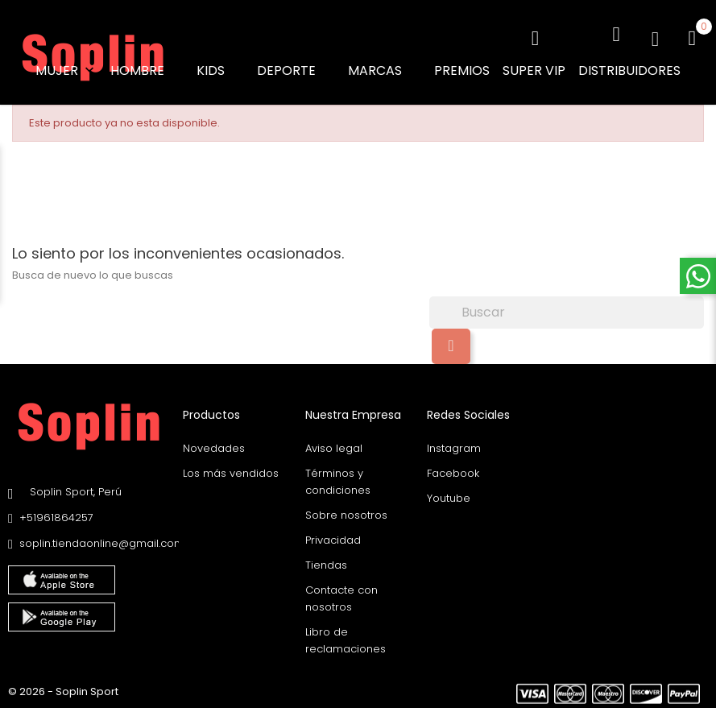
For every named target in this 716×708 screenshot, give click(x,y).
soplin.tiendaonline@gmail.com (101, 540)
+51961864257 (56, 514)
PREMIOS (462, 70)
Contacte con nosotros (341, 594)
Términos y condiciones (337, 478)
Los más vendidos (231, 469)
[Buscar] (566, 309)
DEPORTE (296, 70)
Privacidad (333, 536)
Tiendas (326, 561)
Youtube (448, 494)
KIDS (220, 70)
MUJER (66, 70)
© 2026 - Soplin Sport (63, 687)
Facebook (453, 469)
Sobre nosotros (346, 511)
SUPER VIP (534, 70)
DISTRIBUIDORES (629, 70)
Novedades (214, 444)
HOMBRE (147, 70)
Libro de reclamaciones (345, 636)
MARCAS (384, 70)
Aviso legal (333, 444)
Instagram (454, 444)
